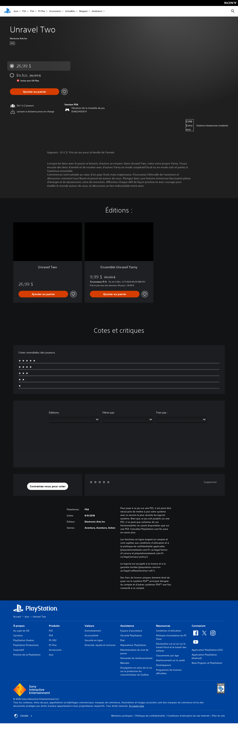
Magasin (83, 11)
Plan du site (218, 715)
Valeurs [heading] (89, 625)
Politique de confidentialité (150, 715)
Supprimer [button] (210, 482)
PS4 (32, 11)
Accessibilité (91, 635)
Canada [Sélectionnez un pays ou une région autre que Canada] (23, 716)
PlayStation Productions (26, 645)
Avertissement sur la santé (170, 660)
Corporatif (18, 649)
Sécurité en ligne (94, 640)
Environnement (93, 630)
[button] (47, 486)
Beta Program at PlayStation (207, 662)
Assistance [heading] (127, 625)
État (122, 640)
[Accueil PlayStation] (7, 11)
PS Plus (41, 11)
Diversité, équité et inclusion (100, 645)
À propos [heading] (19, 625)
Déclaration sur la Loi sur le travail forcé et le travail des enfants (171, 647)
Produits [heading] (54, 625)
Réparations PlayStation (133, 645)
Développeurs (163, 665)
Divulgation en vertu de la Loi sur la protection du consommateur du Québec (136, 671)
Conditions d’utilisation (168, 630)
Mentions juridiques (122, 715)
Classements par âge (167, 655)
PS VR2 (52, 640)
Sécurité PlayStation (131, 635)
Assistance (97, 11)
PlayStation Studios (23, 640)
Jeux (16, 11)
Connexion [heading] (198, 625)
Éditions (54, 412)
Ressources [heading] (163, 625)
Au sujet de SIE (21, 630)
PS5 (24, 11)
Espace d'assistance (131, 630)
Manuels (124, 662)
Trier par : (162, 412)
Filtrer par (108, 412)
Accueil (17, 616)
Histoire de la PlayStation (26, 654)
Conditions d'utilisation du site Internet (188, 715)
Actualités (70, 11)
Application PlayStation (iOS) (207, 649)
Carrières (18, 635)
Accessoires (55, 11)
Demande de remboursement (136, 658)
